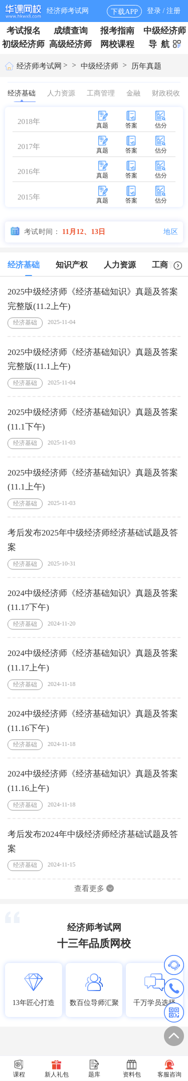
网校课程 (117, 44)
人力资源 (61, 93)
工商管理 (101, 93)
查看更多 (94, 888)
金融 (133, 93)
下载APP (124, 12)
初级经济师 (23, 44)
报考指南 (117, 31)
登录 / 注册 (163, 10)
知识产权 (72, 264)
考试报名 (24, 31)
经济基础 (22, 96)
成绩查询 (71, 31)
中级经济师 (164, 31)
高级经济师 (70, 44)
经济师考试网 (68, 10)
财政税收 (166, 93)
